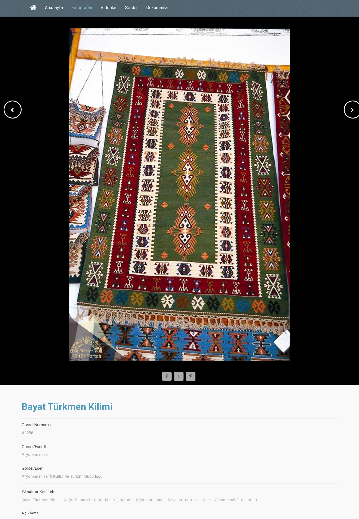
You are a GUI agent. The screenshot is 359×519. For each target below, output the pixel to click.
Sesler (131, 7)
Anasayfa (54, 7)
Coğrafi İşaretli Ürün (82, 500)
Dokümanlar (157, 7)
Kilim (206, 500)
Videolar (109, 7)
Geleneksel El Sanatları (236, 500)
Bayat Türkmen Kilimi (41, 500)
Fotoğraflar (81, 7)
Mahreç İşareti (118, 500)
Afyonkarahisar (150, 500)
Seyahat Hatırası (183, 500)
